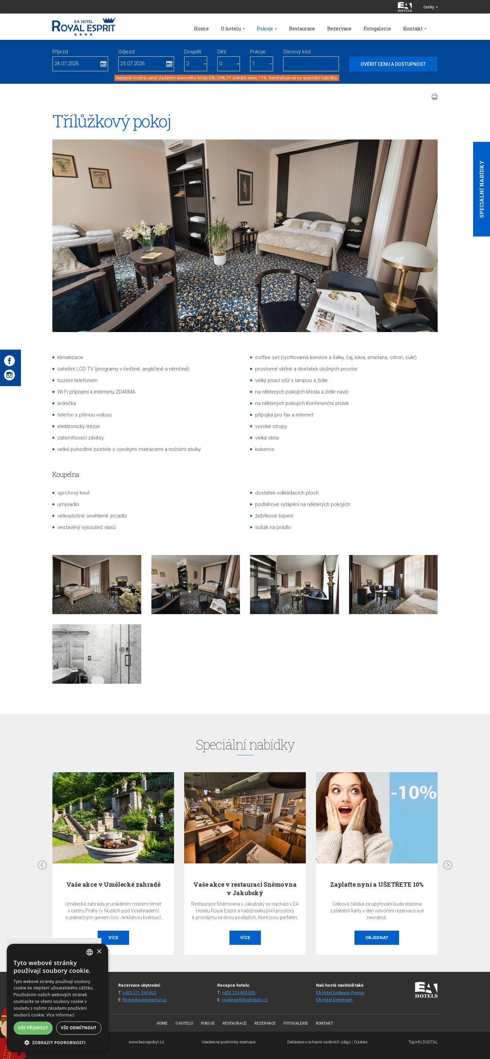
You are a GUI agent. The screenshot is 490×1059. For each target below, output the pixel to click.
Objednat (376, 937)
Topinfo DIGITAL (423, 1042)
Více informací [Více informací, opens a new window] (61, 1015)
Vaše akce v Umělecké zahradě (113, 884)
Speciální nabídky (481, 189)
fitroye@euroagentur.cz (145, 1000)
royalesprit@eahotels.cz (245, 1000)
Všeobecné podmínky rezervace (228, 1042)
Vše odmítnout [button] (78, 1028)
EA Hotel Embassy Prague (340, 992)
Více (113, 937)
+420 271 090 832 (139, 992)
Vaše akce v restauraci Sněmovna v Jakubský (244, 888)
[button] (57, 1042)
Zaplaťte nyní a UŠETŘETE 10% (376, 884)
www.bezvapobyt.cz (146, 1042)
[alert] (57, 998)
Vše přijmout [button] (33, 1028)
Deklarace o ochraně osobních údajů (319, 1042)
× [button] (98, 951)
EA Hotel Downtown (334, 1000)
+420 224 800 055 (238, 992)
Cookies (361, 1042)
